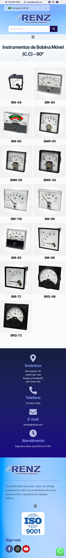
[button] (33, 37)
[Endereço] (33, 358)
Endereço (33, 365)
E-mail (33, 419)
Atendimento (33, 440)
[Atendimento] (33, 433)
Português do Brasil (18, 8)
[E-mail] (33, 412)
